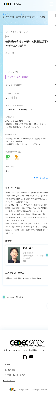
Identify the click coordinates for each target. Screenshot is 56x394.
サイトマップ (10, 380)
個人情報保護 (10, 370)
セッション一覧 (16, 14)
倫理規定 (8, 364)
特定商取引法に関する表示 (15, 375)
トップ (5, 14)
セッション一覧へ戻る (14, 297)
